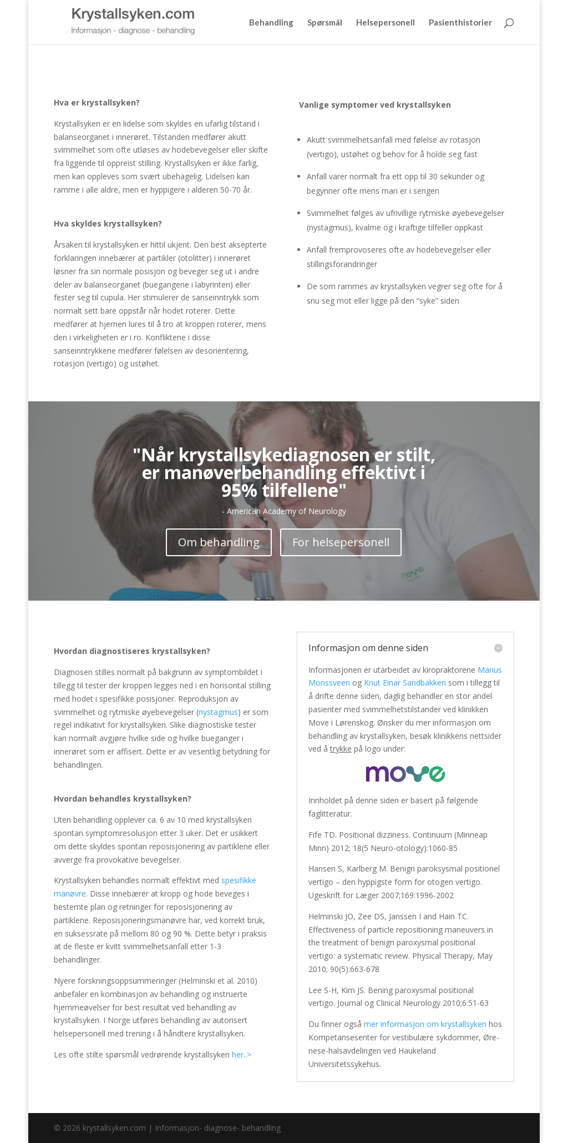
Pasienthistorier (460, 22)
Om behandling (219, 542)
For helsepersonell (340, 542)
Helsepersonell (385, 22)
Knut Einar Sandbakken (405, 682)
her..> (241, 1054)
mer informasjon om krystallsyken (425, 1024)
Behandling (271, 22)
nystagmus (218, 712)
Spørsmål (324, 22)
